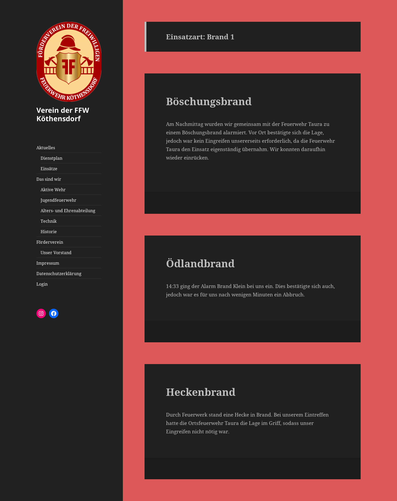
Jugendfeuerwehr (58, 200)
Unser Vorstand (56, 252)
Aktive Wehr (53, 190)
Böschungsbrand (209, 101)
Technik (49, 221)
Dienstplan (51, 158)
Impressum (47, 263)
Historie (49, 231)
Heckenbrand (200, 392)
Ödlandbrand (200, 263)
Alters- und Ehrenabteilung (68, 211)
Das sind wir (48, 179)
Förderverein (49, 242)
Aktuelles (45, 148)
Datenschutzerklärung (58, 273)
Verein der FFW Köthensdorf (62, 114)
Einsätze (49, 169)
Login (42, 284)
